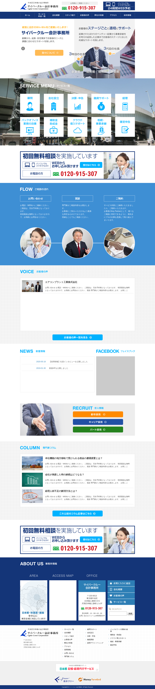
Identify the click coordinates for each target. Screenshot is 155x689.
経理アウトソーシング (95, 643)
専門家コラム (69, 656)
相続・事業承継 (115, 641)
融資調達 (90, 639)
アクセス (67, 646)
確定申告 (113, 645)
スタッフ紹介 (69, 636)
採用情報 (67, 650)
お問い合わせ (69, 653)
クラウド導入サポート (118, 638)
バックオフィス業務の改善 (119, 630)
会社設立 (90, 633)
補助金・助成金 (115, 635)
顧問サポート (92, 629)
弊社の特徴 (68, 643)
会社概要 (67, 633)
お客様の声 (68, 639)
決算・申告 (91, 636)
